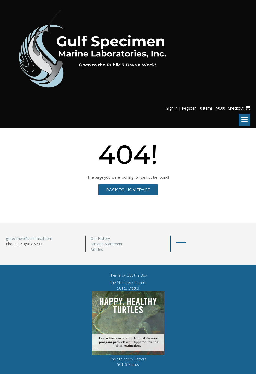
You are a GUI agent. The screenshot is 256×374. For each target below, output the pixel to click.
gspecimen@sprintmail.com (29, 238)
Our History (100, 238)
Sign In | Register (181, 108)
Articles (97, 249)
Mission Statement (107, 243)
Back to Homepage (128, 189)
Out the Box (137, 275)
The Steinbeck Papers (128, 282)
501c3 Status (128, 288)
